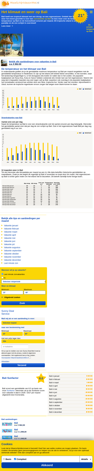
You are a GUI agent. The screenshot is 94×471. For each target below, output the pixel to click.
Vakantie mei (9, 238)
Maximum (28, 289)
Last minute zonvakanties (13, 274)
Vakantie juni (9, 241)
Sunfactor (11, 390)
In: (3, 278)
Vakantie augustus (12, 247)
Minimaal (5, 331)
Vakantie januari (11, 225)
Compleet (20, 459)
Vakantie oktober (11, 254)
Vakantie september (13, 250)
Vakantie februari (11, 229)
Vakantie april (10, 235)
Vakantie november (12, 257)
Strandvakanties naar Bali (11, 118)
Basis (7, 459)
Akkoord (47, 465)
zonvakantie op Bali (42, 19)
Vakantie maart (10, 232)
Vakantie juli (9, 244)
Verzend (22, 365)
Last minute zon (11, 263)
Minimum (5, 289)
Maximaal (27, 331)
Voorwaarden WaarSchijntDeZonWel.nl (14, 358)
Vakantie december (12, 260)
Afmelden (5, 361)
